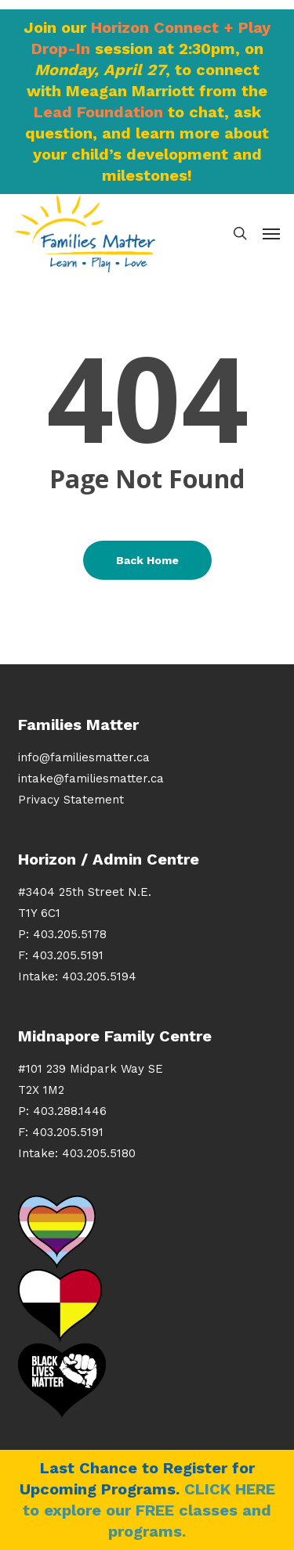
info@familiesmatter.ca (84, 757)
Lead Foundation (98, 111)
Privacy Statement (71, 800)
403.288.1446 (70, 1111)
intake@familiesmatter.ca (91, 778)
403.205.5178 (70, 934)
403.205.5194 (99, 976)
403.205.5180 (99, 1153)
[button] (271, 233)
